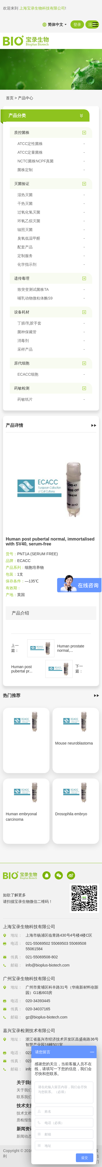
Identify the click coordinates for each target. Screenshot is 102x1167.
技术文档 (24, 1113)
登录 (77, 24)
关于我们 (24, 1090)
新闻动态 (24, 1136)
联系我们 (24, 1097)
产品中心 (25, 98)
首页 (10, 98)
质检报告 (24, 1120)
